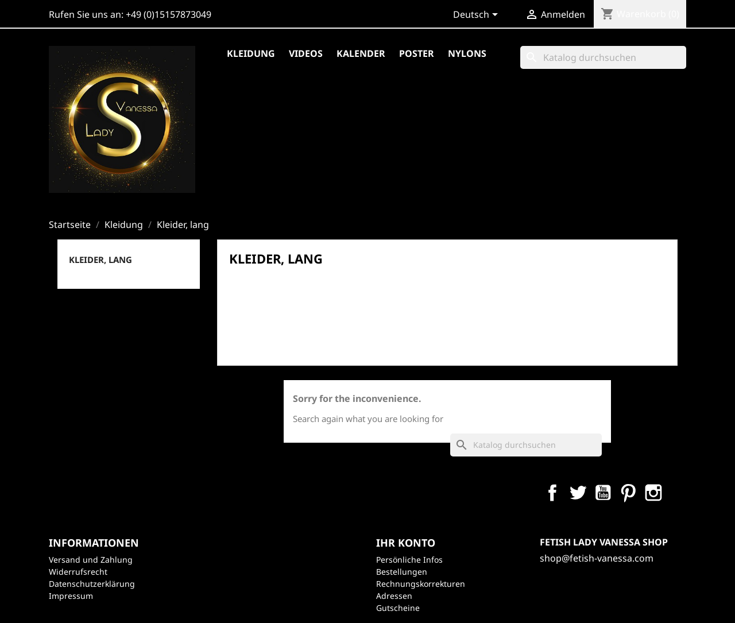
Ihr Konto (405, 543)
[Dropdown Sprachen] (477, 15)
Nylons (467, 53)
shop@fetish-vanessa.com (596, 558)
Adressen (394, 595)
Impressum (71, 595)
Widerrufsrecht (78, 571)
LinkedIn (678, 492)
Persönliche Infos (409, 559)
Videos (306, 53)
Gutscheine (398, 607)
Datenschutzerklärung (92, 583)
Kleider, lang (100, 259)
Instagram (653, 492)
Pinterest (628, 492)
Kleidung (251, 53)
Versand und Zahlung (91, 559)
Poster (416, 53)
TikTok (704, 492)
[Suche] (603, 57)
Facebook (552, 492)
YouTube (602, 492)
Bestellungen (401, 571)
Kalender (360, 53)
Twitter (577, 492)
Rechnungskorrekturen (420, 583)
